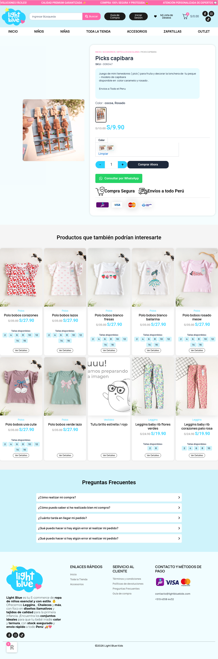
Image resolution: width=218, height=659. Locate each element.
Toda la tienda (98, 31)
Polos (21, 310)
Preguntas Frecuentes (126, 588)
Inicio (13, 31)
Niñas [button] (65, 31)
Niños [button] (39, 31)
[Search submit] (91, 16)
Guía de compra (122, 593)
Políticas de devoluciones (128, 583)
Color (101, 140)
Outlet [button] (204, 31)
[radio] (102, 148)
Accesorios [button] (137, 31)
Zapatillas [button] (173, 31)
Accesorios (109, 51)
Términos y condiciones (127, 578)
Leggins (153, 419)
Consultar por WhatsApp (119, 178)
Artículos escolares (128, 51)
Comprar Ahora (148, 164)
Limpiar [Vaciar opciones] (103, 153)
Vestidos (109, 419)
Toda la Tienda (78, 579)
